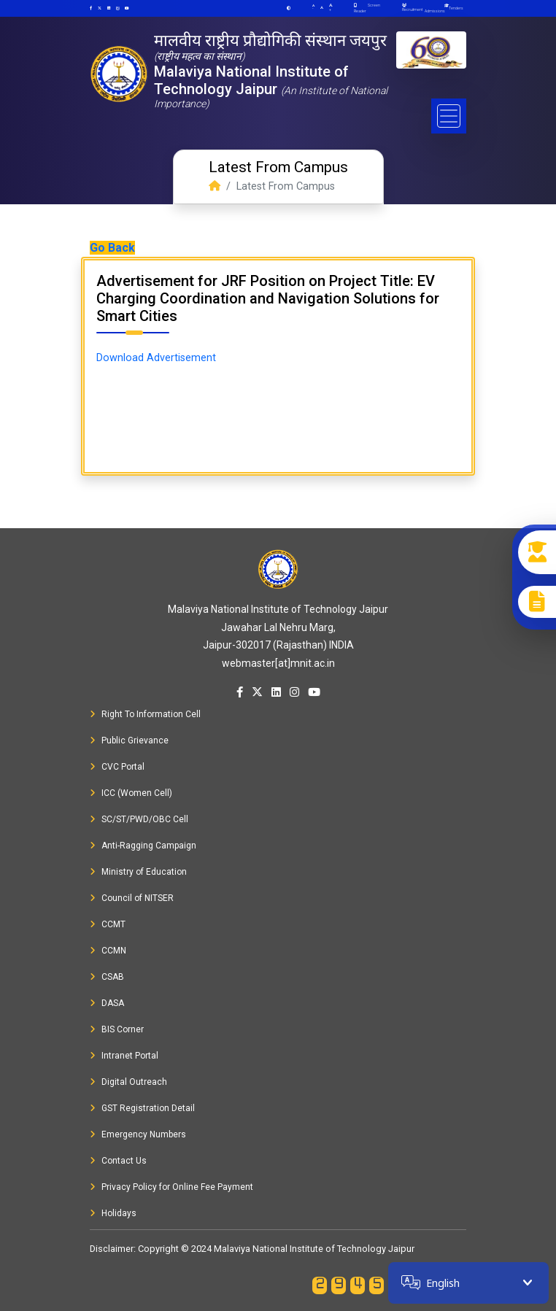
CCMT (108, 924)
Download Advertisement (156, 358)
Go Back (112, 248)
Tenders (456, 8)
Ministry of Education (138, 872)
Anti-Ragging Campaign (143, 845)
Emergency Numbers (138, 1134)
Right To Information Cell (145, 714)
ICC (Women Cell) (131, 793)
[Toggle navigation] (448, 116)
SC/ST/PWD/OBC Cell (139, 819)
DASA (107, 1003)
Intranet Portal (124, 1056)
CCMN (108, 950)
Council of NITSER (132, 898)
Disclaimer (112, 1248)
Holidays (113, 1213)
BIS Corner (117, 1029)
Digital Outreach (128, 1082)
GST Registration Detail (142, 1108)
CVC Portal (117, 767)
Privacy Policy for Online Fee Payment (171, 1187)
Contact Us (118, 1161)
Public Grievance (129, 740)
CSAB (107, 977)
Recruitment (412, 8)
